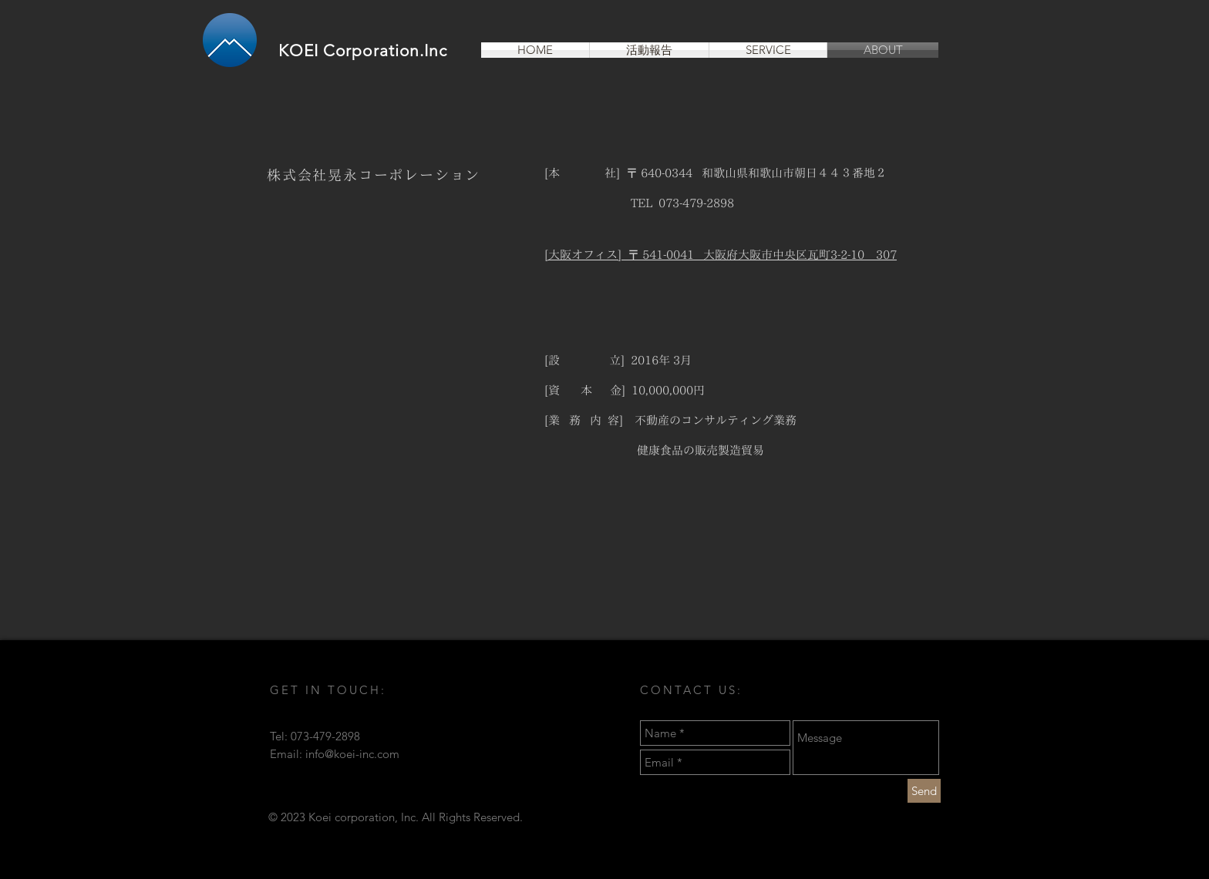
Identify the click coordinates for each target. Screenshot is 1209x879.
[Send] (924, 791)
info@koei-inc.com (352, 753)
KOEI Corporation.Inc (362, 50)
